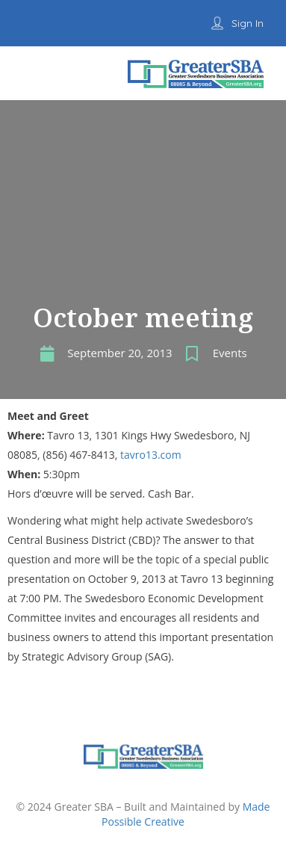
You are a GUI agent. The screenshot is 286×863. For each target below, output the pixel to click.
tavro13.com (150, 455)
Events (230, 352)
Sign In (247, 23)
